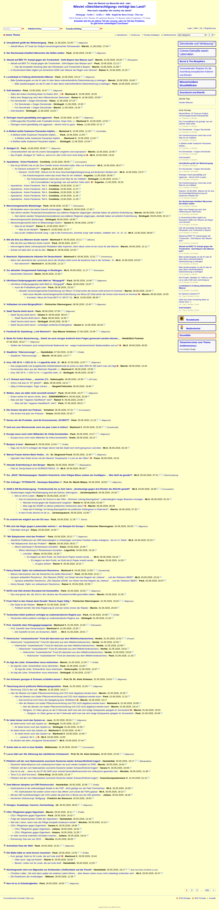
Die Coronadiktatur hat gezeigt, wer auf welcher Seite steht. (60, 182)
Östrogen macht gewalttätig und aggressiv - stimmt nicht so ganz (43, 124)
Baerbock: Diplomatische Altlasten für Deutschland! (34, 256)
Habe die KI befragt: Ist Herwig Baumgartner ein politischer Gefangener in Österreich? (65, 509)
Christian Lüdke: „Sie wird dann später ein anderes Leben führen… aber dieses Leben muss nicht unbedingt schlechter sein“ (72, 873)
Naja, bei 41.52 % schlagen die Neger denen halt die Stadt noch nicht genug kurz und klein (56, 448)
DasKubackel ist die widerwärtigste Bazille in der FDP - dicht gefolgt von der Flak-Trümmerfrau (58, 788)
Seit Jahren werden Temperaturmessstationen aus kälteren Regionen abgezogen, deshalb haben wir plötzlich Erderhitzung (72, 212)
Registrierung (210, 28)
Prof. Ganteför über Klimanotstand (28, 628)
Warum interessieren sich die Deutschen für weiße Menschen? (42, 574)
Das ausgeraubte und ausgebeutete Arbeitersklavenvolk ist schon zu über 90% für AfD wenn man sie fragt (63, 366)
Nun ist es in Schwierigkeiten (22, 883)
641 (207, 890)
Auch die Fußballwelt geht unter (30, 287)
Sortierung (135, 35)
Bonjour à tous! (15, 444)
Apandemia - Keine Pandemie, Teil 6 (29, 199)
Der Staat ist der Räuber (23, 604)
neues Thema (13, 35)
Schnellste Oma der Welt (20, 845)
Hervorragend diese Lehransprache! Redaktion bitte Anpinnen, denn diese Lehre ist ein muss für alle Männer (65, 246)
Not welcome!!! (22, 263)
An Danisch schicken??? (27, 169)
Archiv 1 (90, 15)
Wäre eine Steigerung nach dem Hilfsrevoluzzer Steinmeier (40, 97)
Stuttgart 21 (13, 148)
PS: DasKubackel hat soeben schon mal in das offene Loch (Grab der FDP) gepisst (56, 791)
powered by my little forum (110, 907)
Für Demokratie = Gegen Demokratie (29, 100)
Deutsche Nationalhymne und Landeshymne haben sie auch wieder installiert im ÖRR (53, 764)
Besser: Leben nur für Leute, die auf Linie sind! (38, 863)
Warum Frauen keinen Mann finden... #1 (28, 454)
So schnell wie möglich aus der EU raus (28, 519)
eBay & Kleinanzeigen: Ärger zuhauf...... (30, 386)
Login (189, 28)
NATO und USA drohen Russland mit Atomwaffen (33, 590)
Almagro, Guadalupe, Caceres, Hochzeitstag (30, 805)
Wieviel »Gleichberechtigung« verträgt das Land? (109, 6)
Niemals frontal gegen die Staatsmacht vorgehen (47, 502)
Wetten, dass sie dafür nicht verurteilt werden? (31, 393)
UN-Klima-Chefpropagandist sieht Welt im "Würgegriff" (36, 280)
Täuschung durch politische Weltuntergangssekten (34, 686)
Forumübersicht (10, 898)
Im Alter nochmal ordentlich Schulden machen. (34, 835)
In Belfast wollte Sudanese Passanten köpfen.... (32, 131)
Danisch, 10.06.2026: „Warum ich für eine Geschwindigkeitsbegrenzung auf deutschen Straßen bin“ (68, 172)
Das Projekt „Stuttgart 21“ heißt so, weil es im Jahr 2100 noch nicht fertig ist (48, 155)
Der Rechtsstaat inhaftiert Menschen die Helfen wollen (35, 53)
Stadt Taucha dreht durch (20, 311)
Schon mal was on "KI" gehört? (26, 383)
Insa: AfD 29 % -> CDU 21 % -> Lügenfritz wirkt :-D (33, 362)
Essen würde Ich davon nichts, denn (29, 396)
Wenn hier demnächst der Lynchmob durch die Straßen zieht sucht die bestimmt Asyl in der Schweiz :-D (62, 260)
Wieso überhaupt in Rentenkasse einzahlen (36, 547)
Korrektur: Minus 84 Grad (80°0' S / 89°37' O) (49, 297)
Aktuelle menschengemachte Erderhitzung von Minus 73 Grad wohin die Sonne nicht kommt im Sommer (71, 291)
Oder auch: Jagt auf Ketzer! (28, 859)
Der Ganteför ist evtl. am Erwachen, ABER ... (37, 632)
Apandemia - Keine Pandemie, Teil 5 (29, 195)
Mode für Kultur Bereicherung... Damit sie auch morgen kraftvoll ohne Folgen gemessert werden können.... (63, 338)
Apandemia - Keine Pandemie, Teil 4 (29, 192)
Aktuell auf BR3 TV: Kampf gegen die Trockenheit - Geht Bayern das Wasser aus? (50, 60)
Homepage (80, 15)
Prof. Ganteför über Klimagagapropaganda (29, 625)
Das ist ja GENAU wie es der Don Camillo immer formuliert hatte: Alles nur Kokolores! (53, 165)
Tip (201, 28)
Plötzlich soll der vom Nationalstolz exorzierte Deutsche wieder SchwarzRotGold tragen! (54, 761)
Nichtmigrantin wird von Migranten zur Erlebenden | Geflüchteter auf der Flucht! (49, 869)
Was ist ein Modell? (24, 226)
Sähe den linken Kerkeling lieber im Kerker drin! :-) (36, 94)
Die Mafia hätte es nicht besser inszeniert (28, 852)
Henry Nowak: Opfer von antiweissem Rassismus (33, 570)
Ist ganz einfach (43, 563)
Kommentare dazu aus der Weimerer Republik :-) (35, 369)
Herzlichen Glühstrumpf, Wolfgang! (28, 798)
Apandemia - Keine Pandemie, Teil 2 (29, 185)
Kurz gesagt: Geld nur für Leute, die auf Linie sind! (36, 856)
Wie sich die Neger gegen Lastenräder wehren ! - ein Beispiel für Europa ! (46, 526)
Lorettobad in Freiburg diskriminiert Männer (30, 77)
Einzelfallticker (188, 85)
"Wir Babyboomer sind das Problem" (26, 536)
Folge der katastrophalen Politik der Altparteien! (34, 819)
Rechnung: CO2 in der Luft (24, 689)
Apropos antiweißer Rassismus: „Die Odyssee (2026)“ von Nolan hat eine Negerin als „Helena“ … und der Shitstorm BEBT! (72, 577)
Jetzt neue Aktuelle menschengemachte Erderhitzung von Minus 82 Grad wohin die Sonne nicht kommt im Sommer (80, 294)
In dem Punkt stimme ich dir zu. (34, 512)
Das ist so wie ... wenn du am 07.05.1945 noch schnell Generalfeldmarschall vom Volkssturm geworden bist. (64, 771)
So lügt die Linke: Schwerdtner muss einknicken (32, 662)
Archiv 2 (100, 15)
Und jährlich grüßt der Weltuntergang (26, 42)
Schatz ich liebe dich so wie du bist (28, 250)
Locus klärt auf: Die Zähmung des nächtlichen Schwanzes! (38, 754)
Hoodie (182, 102)
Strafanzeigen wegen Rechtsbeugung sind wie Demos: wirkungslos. (44, 492)
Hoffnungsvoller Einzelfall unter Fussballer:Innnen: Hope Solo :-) (42, 121)
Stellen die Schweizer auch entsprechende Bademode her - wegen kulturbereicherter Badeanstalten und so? (65, 345)
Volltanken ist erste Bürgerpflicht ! (25, 304)
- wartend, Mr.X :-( (28, 737)
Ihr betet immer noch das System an (26, 720)
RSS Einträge (184, 898)
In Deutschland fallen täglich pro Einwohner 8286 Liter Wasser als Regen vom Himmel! (54, 70)
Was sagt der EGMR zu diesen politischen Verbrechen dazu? (53, 506)
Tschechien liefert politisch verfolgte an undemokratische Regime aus (44, 614)
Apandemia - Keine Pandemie (22, 162)
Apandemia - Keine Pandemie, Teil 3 (29, 189)
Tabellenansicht (169, 35)
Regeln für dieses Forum (122, 15)
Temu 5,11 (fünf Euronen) (23, 774)
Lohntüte (27, 553)
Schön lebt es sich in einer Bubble (25, 747)
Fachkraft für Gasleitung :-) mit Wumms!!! (29, 331)
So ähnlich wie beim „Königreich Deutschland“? (34, 740)
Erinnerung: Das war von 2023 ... (27, 839)
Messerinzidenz (189, 82)
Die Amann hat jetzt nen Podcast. (24, 410)
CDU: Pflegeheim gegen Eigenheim (25, 812)
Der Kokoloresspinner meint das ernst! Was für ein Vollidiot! (52, 175)
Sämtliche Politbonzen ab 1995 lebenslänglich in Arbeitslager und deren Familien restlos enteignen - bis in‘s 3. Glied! (69, 540)
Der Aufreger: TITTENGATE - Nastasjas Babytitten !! (34, 482)
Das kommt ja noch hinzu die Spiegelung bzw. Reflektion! (47, 700)
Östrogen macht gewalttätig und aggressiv (29, 117)
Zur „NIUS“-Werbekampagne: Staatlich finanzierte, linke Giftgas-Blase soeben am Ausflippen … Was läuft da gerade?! (69, 475)
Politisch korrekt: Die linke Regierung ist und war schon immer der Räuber (51, 608)
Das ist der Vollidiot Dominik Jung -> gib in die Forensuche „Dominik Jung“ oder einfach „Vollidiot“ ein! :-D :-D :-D (70, 233)
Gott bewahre (14, 90)
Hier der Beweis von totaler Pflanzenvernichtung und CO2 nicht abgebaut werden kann (54, 693)
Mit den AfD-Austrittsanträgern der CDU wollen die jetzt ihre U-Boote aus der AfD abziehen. (56, 795)
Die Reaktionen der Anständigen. (27, 876)
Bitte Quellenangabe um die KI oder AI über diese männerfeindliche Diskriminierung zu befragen (58, 80)
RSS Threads (200, 898)
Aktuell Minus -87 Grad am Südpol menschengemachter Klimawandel (45, 46)
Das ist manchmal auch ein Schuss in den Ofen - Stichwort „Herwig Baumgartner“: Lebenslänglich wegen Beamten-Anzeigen (81, 499)
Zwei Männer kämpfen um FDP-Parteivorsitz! (30, 784)
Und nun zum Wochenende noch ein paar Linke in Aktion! (37, 427)
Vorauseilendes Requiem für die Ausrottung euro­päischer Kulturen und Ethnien (196, 71)
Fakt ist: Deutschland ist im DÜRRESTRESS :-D (35, 468)
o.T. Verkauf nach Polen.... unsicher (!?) (27, 379)
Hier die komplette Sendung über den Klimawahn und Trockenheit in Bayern (52, 67)
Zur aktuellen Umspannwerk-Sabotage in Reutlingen (34, 270)
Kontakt (21, 898)
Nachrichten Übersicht (22, 274)
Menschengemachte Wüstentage (24, 205)
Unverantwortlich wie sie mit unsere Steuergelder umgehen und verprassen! (48, 151)
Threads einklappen (151, 35)
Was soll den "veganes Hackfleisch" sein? (31, 400)
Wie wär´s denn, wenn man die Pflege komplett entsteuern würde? (44, 822)
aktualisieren (122, 35)
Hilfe (108, 15)
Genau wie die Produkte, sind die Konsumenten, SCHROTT (38, 420)
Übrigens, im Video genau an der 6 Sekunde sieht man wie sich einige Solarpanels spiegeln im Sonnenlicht (76, 710)
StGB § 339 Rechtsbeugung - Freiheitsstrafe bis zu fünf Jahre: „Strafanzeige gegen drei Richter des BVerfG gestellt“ (68, 489)
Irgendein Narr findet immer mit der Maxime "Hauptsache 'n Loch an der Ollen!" (50, 458)
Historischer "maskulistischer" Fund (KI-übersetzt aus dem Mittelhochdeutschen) (50, 638)
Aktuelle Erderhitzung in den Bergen (26, 465)
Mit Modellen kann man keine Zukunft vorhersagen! (36, 209)
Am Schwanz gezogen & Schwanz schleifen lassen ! (34, 679)
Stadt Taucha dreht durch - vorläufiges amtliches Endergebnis (41, 325)
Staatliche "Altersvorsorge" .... (23, 352)
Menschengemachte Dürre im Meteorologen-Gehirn (36, 222)
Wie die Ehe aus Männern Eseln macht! (27, 239)
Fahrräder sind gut (20, 530)
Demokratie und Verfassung (196, 43)
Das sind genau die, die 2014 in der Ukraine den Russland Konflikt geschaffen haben (53, 594)
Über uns (139, 15)
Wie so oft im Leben (25, 496)
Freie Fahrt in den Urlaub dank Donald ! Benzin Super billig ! (39, 601)
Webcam (189, 102)
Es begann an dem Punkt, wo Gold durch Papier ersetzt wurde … (59, 557)
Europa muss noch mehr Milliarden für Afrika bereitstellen (37, 434)
